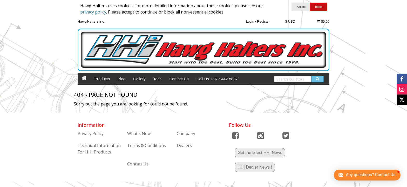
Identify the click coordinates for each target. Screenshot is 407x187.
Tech (157, 79)
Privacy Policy (91, 133)
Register (263, 21)
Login (250, 21)
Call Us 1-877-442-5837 (217, 79)
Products (102, 79)
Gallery (139, 79)
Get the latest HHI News (260, 152)
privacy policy (93, 12)
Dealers (184, 145)
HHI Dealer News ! (255, 167)
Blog (121, 79)
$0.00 (323, 21)
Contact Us (178, 79)
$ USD (290, 21)
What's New (139, 133)
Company (186, 133)
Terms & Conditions (146, 145)
